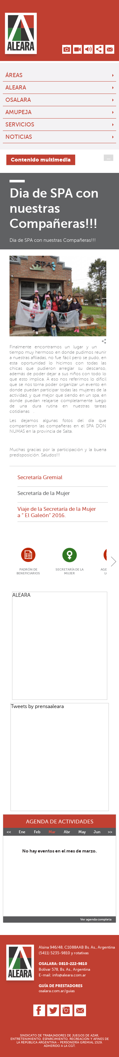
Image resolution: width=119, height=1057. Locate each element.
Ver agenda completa (95, 919)
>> (110, 832)
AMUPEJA (18, 112)
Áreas (14, 75)
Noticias (18, 136)
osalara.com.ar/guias (57, 991)
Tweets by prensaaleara (37, 706)
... (108, 158)
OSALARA (18, 99)
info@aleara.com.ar (69, 975)
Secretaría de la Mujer (43, 493)
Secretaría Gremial (40, 477)
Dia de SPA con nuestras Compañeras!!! (53, 240)
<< (9, 832)
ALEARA (15, 87)
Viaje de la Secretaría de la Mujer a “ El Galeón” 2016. (56, 512)
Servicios (19, 124)
